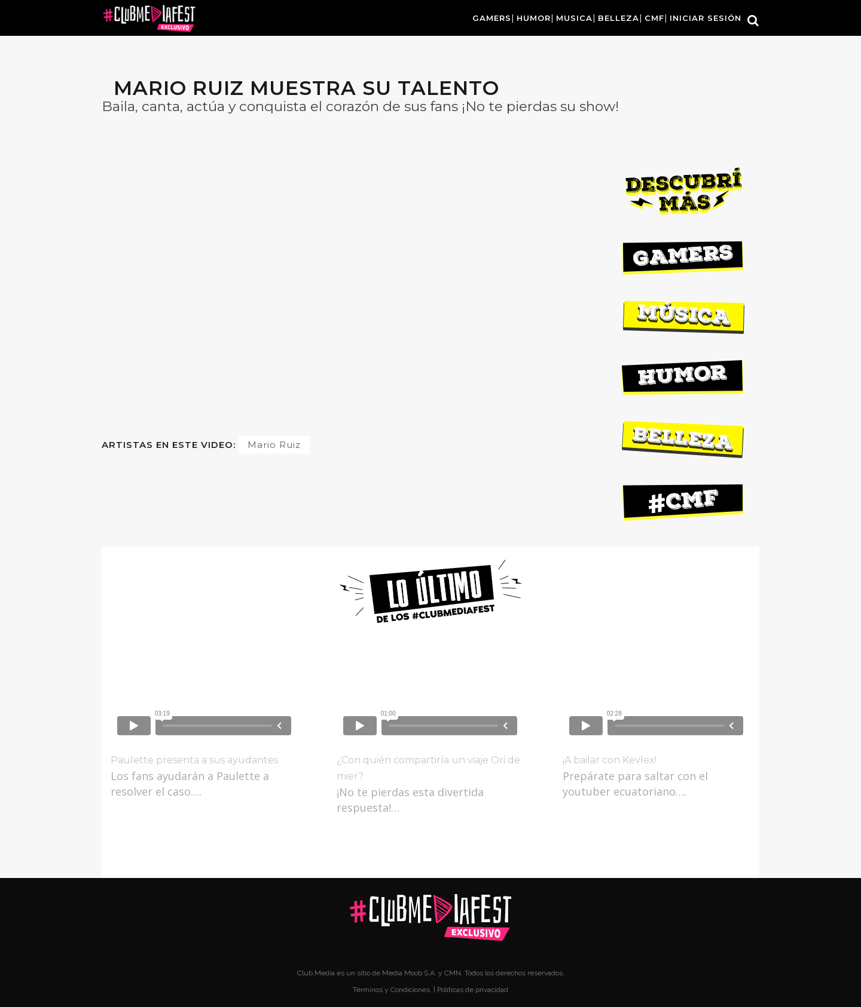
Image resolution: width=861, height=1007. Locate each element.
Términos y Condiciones (392, 989)
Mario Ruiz (274, 444)
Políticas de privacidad (472, 989)
